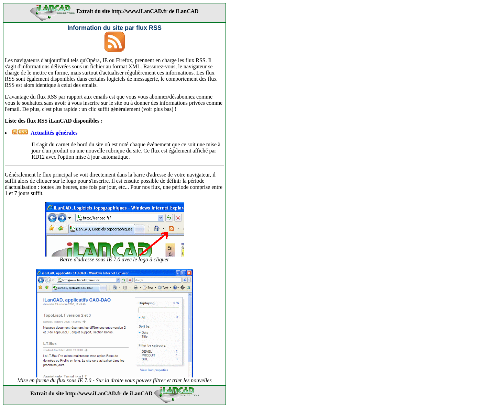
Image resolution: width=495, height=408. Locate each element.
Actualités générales (54, 133)
